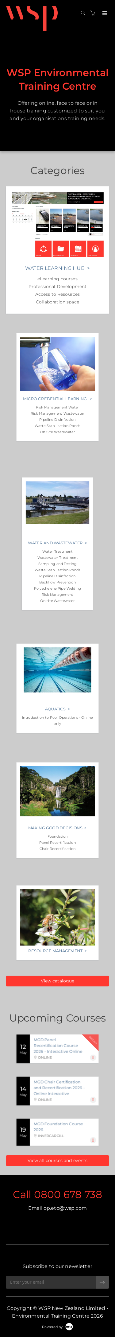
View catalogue (58, 981)
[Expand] (93, 1058)
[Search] (85, 13)
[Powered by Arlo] (57, 1326)
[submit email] (102, 1282)
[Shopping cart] (94, 13)
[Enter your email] (51, 1282)
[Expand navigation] (104, 13)
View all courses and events (58, 1160)
